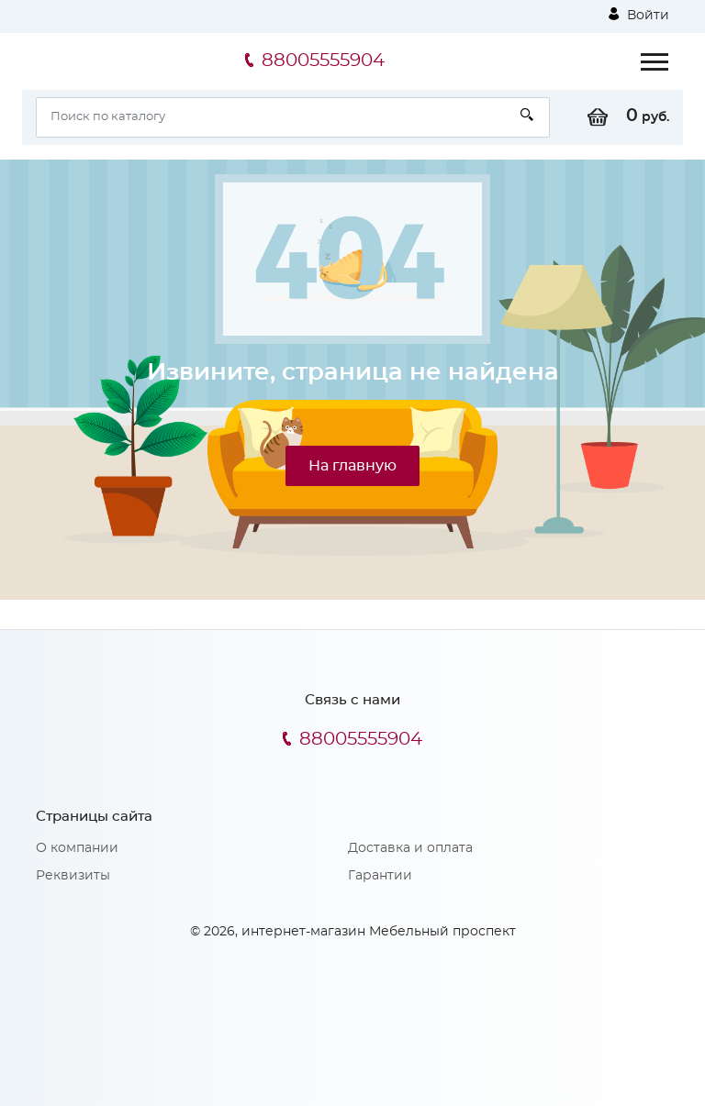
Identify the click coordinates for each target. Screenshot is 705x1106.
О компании (77, 848)
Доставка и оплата (410, 848)
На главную (352, 466)
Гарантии (380, 875)
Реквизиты (73, 875)
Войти (639, 14)
